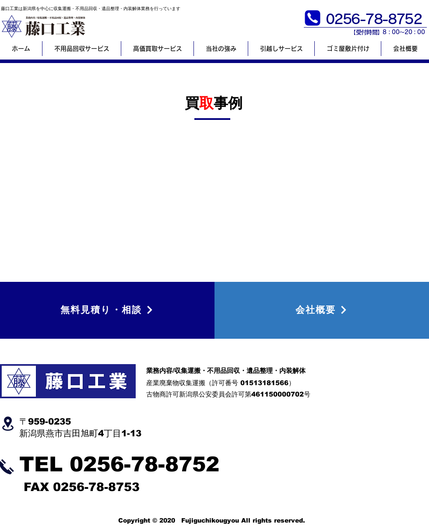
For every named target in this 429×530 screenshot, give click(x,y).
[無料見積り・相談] (107, 309)
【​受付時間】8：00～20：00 (387, 32)
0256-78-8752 (144, 464)
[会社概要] (321, 309)
